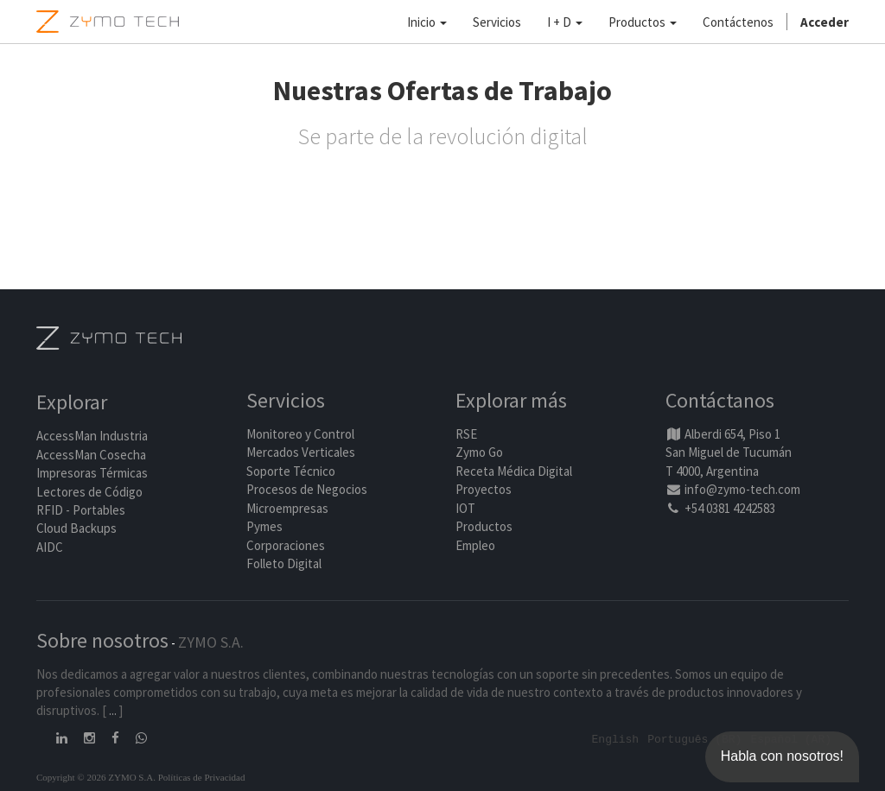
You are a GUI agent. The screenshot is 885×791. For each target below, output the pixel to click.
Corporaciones (285, 545)
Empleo (475, 545)
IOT (465, 508)
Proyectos (483, 489)
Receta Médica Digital (513, 471)
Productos (484, 526)
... (113, 710)
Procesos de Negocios (306, 489)
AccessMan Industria (92, 435)
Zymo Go (479, 452)
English (616, 738)
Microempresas (287, 508)
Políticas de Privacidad (201, 776)
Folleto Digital (285, 563)
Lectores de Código (89, 492)
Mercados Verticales (300, 452)
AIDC (49, 547)
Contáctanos (719, 400)
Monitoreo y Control (300, 434)
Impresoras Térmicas (92, 473)
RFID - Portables (80, 510)
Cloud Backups (76, 528)
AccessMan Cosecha (91, 454)
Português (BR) (694, 738)
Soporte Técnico (290, 471)
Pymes (264, 526)
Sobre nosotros (102, 640)
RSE (466, 434)
